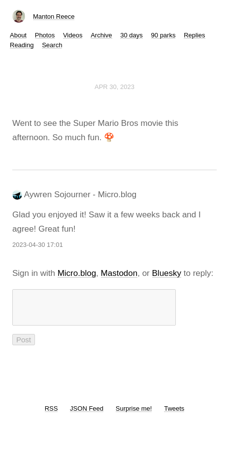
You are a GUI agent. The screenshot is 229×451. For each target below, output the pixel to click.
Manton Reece (54, 16)
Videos (73, 35)
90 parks (163, 35)
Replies (194, 35)
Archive (101, 35)
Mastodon (119, 273)
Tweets (174, 414)
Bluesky (167, 273)
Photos (45, 35)
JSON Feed (86, 414)
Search (52, 45)
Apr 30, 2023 (114, 86)
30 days (131, 35)
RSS (51, 414)
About (18, 35)
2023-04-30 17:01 (37, 244)
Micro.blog (77, 273)
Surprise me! (134, 414)
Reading (21, 45)
